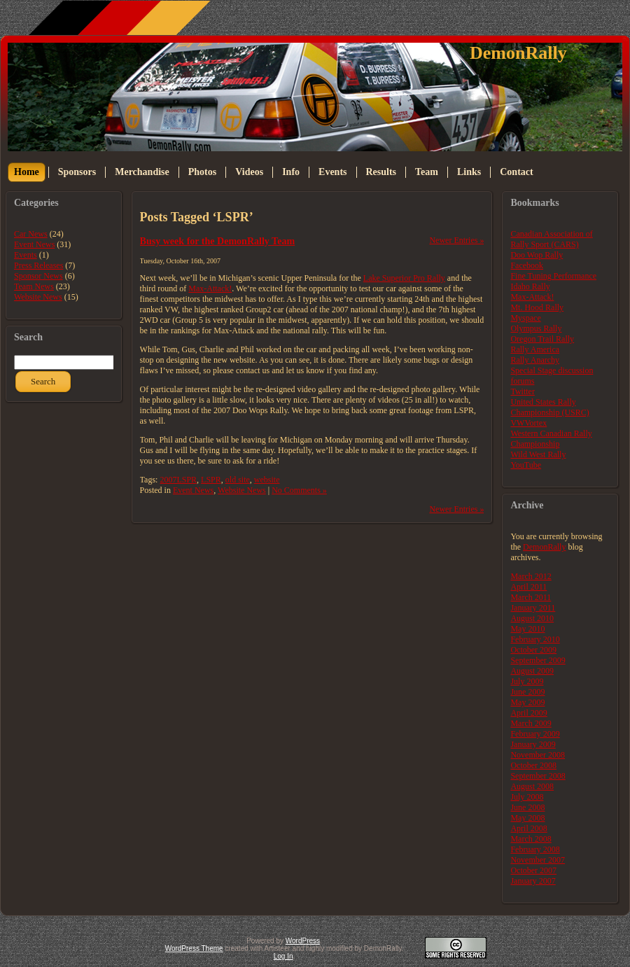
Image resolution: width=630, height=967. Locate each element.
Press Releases (38, 265)
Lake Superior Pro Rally (404, 278)
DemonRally (518, 53)
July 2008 (526, 797)
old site (237, 480)
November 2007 (537, 860)
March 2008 (530, 839)
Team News (34, 286)
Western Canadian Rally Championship (551, 439)
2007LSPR (178, 480)
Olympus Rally (535, 328)
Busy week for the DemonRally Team (217, 240)
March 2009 (530, 723)
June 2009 (527, 692)
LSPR (211, 480)
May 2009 (527, 702)
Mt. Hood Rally (537, 307)
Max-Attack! (210, 288)
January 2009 (532, 744)
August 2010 (532, 618)
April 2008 (528, 828)
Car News (31, 234)
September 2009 (537, 660)
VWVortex (528, 423)
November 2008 (537, 755)
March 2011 (530, 597)
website (267, 480)
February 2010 (534, 639)
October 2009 (533, 650)
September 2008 (537, 776)
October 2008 (533, 765)
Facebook (526, 265)
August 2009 (532, 671)
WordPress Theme (194, 948)
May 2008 (527, 818)
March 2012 (530, 576)
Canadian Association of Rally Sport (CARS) (551, 239)
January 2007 (532, 881)
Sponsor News (38, 276)
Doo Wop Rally (536, 255)
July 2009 (526, 681)
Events (25, 255)
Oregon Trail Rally (542, 339)
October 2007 (533, 870)
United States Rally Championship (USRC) (549, 407)
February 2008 (534, 849)
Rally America (534, 349)
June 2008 (527, 807)
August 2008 (532, 786)
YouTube (525, 465)
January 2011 (532, 608)
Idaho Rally (530, 286)
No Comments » (299, 490)
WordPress (303, 941)
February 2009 (534, 734)
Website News (38, 297)
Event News (34, 244)
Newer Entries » (456, 240)
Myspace (525, 318)
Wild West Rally (538, 454)
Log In (283, 956)
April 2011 (528, 587)
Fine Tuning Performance (553, 276)
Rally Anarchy (534, 360)
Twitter (522, 391)
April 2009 (528, 713)
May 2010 (527, 629)
